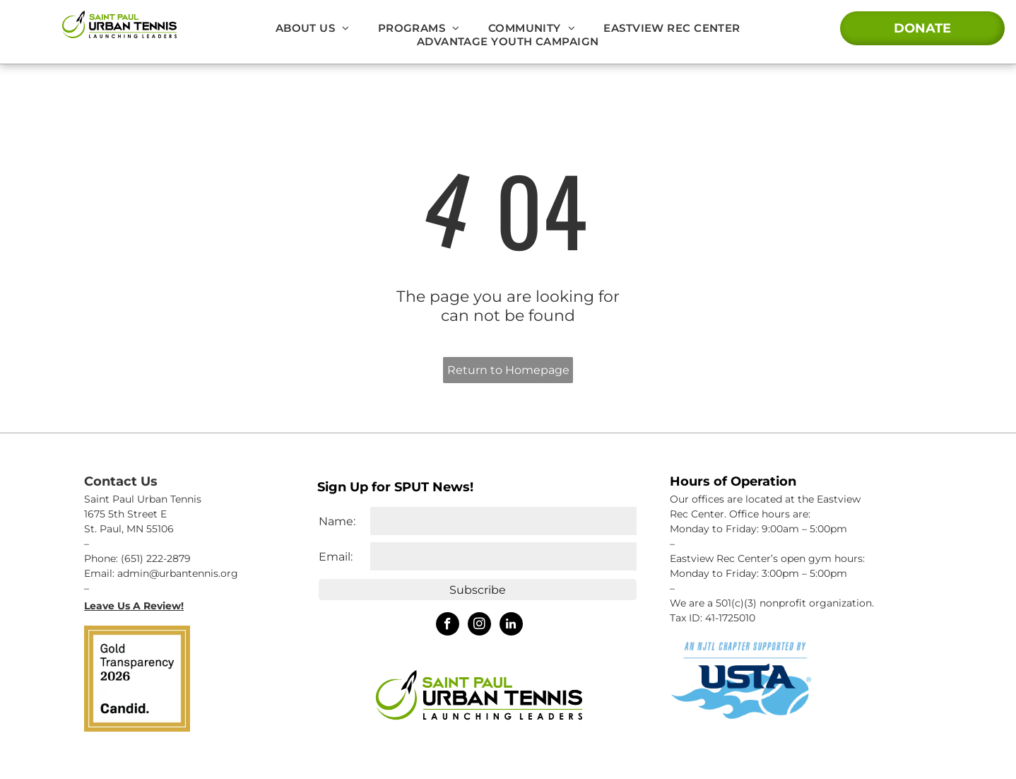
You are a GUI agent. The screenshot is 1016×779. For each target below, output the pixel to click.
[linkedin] (511, 625)
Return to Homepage (508, 370)
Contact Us (121, 481)
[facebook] (447, 625)
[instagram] (479, 625)
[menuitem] (312, 28)
